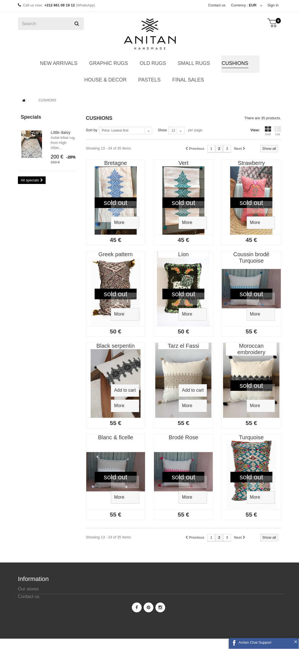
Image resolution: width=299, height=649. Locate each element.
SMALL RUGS (193, 63)
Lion (183, 254)
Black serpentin (115, 346)
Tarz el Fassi (183, 346)
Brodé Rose (183, 437)
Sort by (91, 130)
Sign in (273, 5)
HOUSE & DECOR (106, 80)
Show (162, 130)
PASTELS (149, 80)
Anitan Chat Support (255, 642)
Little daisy (61, 132)
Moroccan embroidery (251, 349)
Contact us (216, 5)
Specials (31, 117)
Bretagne (115, 163)
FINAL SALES (187, 80)
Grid (268, 131)
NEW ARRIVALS (59, 63)
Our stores (28, 589)
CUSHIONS (234, 63)
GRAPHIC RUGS (108, 63)
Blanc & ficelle (115, 437)
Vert (183, 163)
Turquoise (251, 437)
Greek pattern (116, 254)
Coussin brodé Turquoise (251, 257)
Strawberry (251, 163)
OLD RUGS (152, 63)
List (277, 131)
